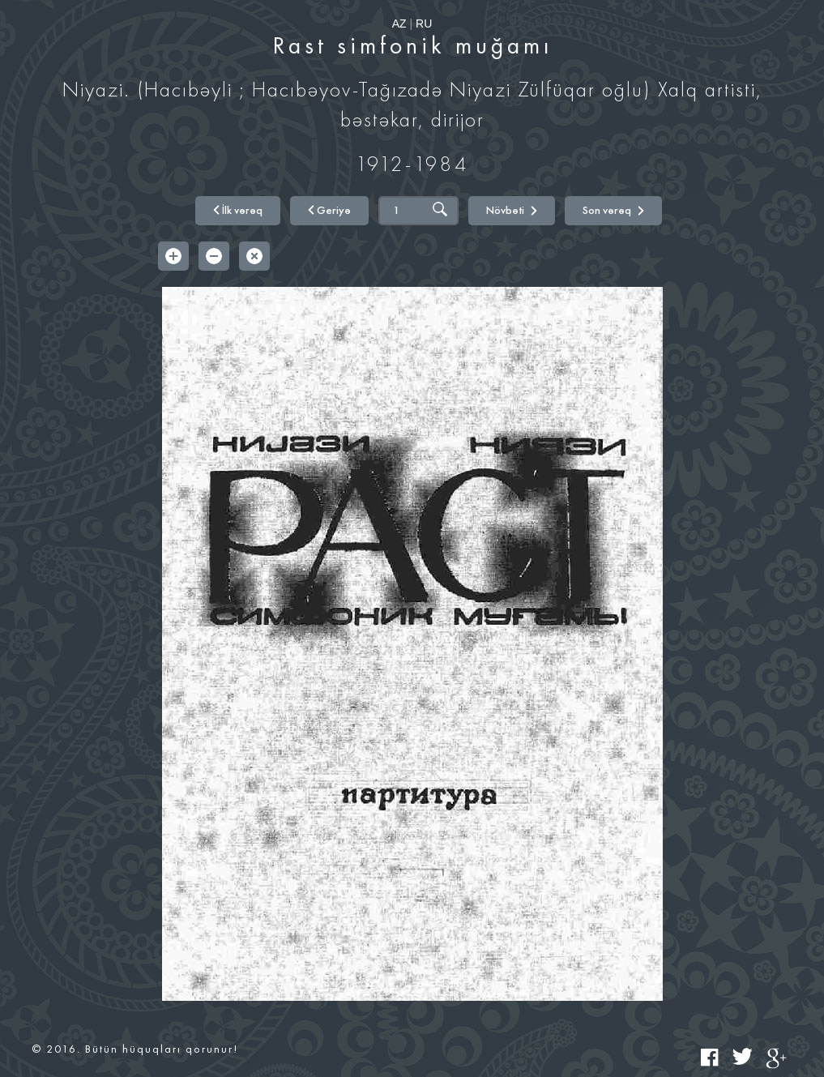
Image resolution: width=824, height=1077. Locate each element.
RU (424, 23)
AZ (399, 23)
